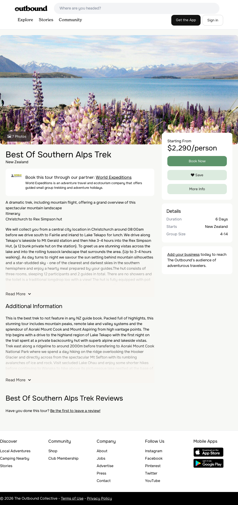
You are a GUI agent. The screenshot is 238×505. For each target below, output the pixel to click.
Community (70, 20)
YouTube (152, 480)
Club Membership (63, 458)
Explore (25, 20)
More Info (197, 189)
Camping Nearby (14, 458)
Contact (104, 480)
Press (101, 473)
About (102, 451)
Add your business (183, 254)
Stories (46, 20)
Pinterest (153, 465)
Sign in (212, 20)
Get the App (186, 20)
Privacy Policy (99, 498)
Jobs (101, 458)
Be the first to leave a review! (75, 410)
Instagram (153, 451)
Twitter (151, 473)
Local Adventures (15, 451)
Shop (52, 451)
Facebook (153, 458)
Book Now (197, 161)
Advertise (105, 465)
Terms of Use (72, 498)
